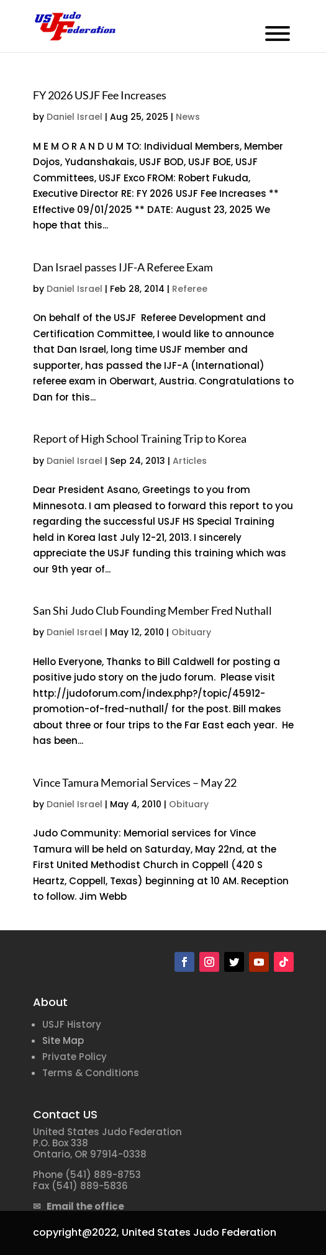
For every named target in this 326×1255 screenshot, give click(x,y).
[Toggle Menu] (277, 33)
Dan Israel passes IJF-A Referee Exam (123, 267)
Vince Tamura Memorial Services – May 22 (135, 782)
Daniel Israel (74, 117)
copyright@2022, (76, 1232)
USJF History (71, 1024)
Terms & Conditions (90, 1072)
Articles (190, 461)
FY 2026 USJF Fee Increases (99, 95)
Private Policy (74, 1056)
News (188, 117)
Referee (189, 289)
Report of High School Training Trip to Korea (140, 438)
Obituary (191, 632)
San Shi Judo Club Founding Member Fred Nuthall (152, 610)
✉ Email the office (78, 1206)
